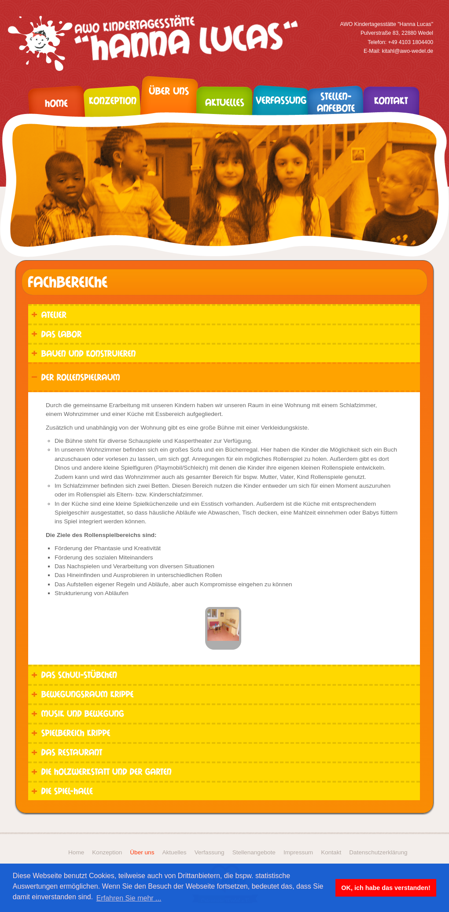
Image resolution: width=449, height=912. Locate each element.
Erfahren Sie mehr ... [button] (129, 898)
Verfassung (209, 852)
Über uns (142, 852)
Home (76, 852)
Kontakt (331, 852)
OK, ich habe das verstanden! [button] (385, 887)
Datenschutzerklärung (378, 852)
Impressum (298, 852)
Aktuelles (174, 852)
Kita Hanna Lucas (156, 43)
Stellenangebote (254, 852)
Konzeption (107, 852)
